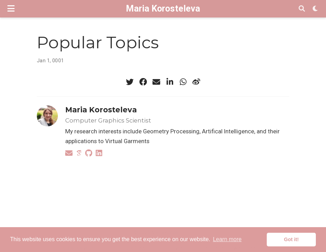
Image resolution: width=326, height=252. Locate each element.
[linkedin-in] (169, 82)
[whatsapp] (183, 82)
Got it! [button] (291, 239)
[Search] (302, 9)
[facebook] (143, 82)
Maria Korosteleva (163, 9)
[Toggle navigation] (11, 8)
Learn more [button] (227, 239)
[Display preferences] (315, 9)
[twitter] (129, 82)
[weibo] (196, 82)
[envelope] (156, 82)
